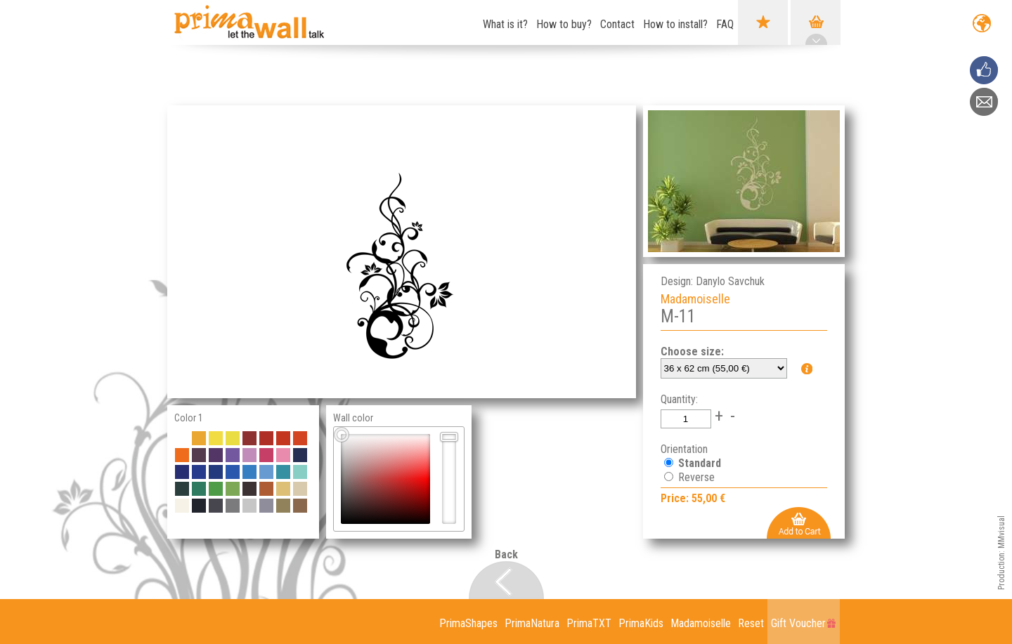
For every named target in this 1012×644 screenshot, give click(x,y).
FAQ (725, 24)
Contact (617, 24)
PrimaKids (640, 623)
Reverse (695, 477)
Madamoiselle (700, 623)
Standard (698, 463)
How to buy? (564, 24)
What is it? (505, 24)
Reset (751, 623)
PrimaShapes (468, 623)
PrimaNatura (532, 623)
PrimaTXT (588, 623)
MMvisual (1001, 531)
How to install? (675, 24)
